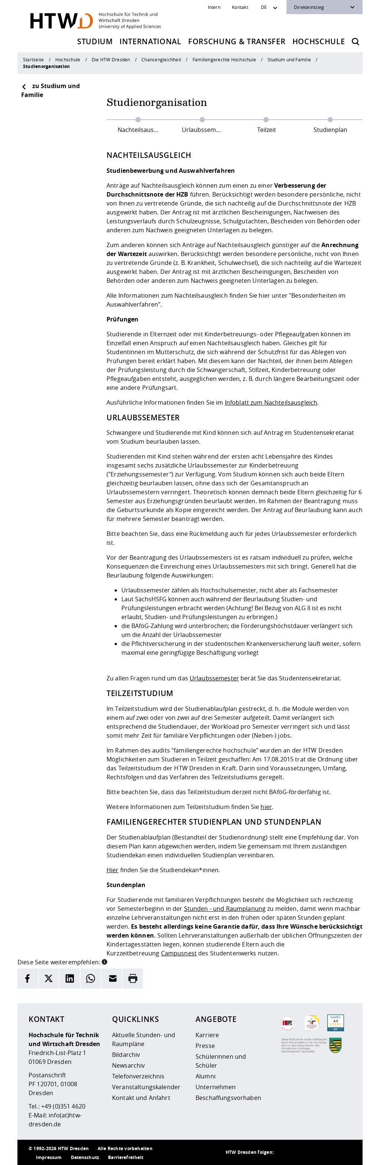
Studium (95, 41)
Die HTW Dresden (111, 59)
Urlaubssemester (206, 130)
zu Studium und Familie (50, 90)
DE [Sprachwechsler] (264, 7)
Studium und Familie (289, 59)
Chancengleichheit (161, 59)
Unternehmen (216, 1087)
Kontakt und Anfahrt (141, 1098)
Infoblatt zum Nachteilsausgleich (271, 402)
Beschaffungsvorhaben (228, 1098)
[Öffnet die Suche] (355, 41)
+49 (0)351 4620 (63, 1106)
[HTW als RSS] (284, 1152)
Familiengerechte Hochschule (224, 59)
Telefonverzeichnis (138, 1076)
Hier (113, 870)
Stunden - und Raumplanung (225, 909)
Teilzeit (266, 130)
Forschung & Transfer (236, 41)
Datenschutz (85, 1157)
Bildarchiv (126, 1055)
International (150, 41)
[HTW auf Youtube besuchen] (344, 1152)
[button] (104, 961)
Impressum (49, 1157)
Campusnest (179, 953)
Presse (205, 1046)
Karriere (207, 1035)
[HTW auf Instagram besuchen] (299, 1152)
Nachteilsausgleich (144, 130)
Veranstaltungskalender (146, 1087)
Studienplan (330, 130)
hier (266, 807)
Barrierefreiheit (125, 1157)
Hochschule (318, 41)
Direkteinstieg (309, 7)
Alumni (206, 1076)
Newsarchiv (128, 1065)
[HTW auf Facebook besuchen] (329, 1152)
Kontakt (240, 7)
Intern (214, 7)
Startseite (33, 59)
